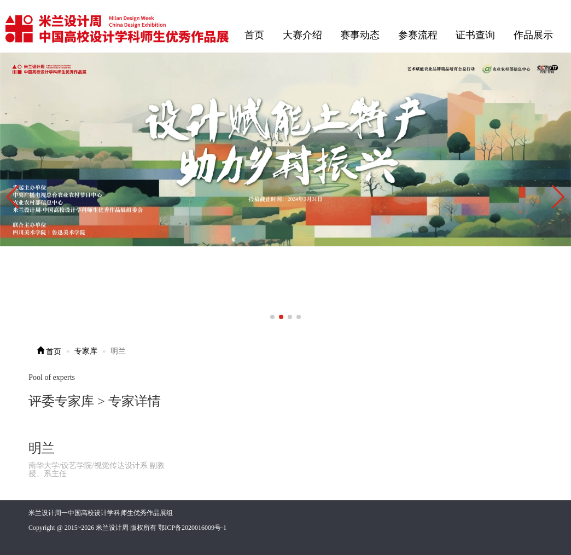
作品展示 (533, 35)
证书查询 (475, 35)
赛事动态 (360, 35)
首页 (254, 35)
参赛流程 (418, 35)
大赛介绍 (302, 35)
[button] (558, 197)
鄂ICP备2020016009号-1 (192, 527)
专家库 (85, 351)
